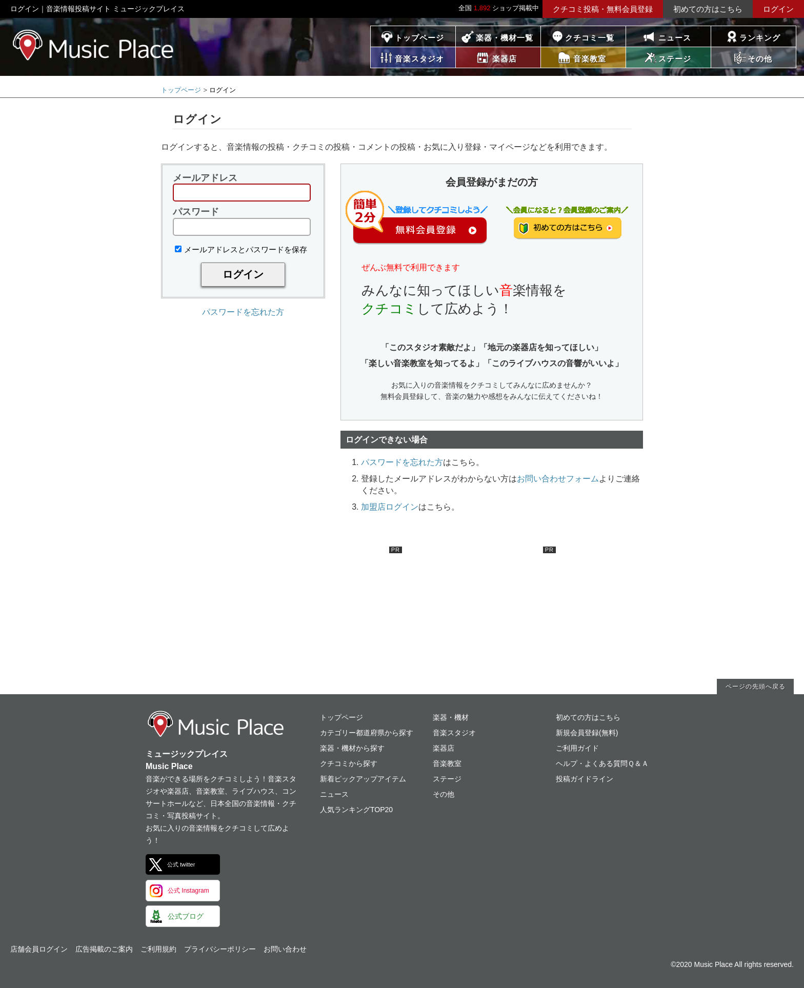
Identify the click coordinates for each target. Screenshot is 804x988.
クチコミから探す (348, 763)
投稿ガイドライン (584, 779)
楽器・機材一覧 (504, 37)
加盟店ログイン (389, 506)
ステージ (447, 779)
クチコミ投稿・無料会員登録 (603, 9)
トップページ (419, 37)
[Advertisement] (325, 611)
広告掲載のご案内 (104, 949)
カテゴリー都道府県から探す (366, 733)
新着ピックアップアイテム (363, 779)
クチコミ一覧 (589, 37)
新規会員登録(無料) (587, 733)
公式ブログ (186, 916)
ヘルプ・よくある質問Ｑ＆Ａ (602, 763)
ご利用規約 (158, 949)
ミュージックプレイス (93, 45)
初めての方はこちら (707, 9)
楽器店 (443, 748)
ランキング (759, 37)
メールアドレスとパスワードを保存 (241, 249)
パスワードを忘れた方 (243, 312)
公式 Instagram (188, 890)
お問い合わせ (285, 949)
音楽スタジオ (454, 733)
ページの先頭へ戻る (756, 686)
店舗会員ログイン (39, 949)
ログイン (778, 9)
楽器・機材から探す (352, 748)
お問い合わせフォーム (558, 478)
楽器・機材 (451, 717)
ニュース (674, 37)
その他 (443, 794)
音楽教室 (447, 763)
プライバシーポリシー (220, 949)
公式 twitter (181, 864)
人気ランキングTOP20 (356, 809)
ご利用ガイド (577, 748)
